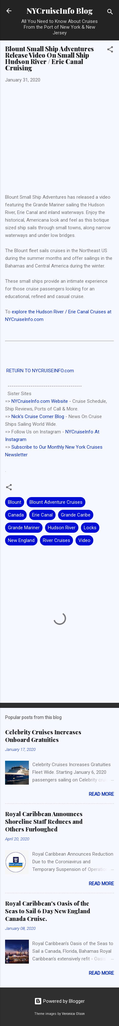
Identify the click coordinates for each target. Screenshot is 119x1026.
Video (84, 540)
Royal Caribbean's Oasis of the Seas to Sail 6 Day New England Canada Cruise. (47, 911)
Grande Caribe (75, 515)
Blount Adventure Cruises (56, 502)
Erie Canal (42, 515)
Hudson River (62, 528)
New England (21, 540)
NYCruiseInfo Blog (60, 11)
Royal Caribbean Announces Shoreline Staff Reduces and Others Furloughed (44, 821)
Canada (16, 515)
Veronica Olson (73, 1014)
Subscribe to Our (29, 447)
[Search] (110, 13)
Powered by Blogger (59, 1001)
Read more (101, 794)
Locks (90, 528)
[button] (110, 50)
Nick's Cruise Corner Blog (37, 416)
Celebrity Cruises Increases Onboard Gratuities (43, 736)
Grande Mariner (24, 528)
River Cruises (56, 540)
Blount (14, 502)
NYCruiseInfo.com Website (39, 401)
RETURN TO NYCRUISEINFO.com (39, 371)
